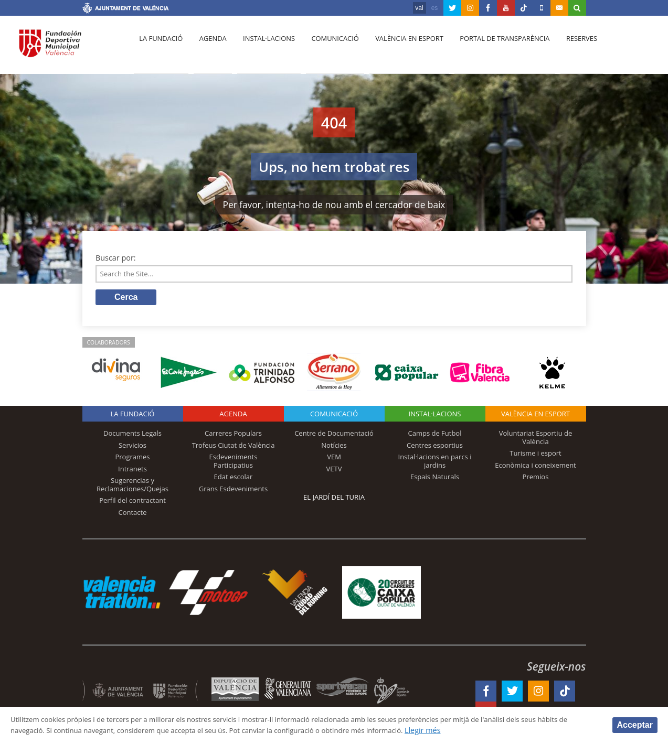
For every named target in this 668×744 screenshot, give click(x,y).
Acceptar (635, 724)
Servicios (132, 447)
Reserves (566, 47)
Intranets (132, 471)
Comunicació (327, 47)
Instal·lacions (263, 47)
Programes (132, 459)
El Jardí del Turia (334, 499)
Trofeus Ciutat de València (233, 447)
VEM (334, 459)
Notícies (334, 447)
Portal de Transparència (492, 47)
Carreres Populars (233, 435)
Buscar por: (116, 258)
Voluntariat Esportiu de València (535, 439)
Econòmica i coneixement (535, 467)
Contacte (133, 515)
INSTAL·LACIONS (435, 415)
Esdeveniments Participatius (233, 463)
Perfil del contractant (132, 503)
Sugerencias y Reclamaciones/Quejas (132, 487)
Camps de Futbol (435, 435)
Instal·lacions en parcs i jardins (435, 463)
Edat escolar (233, 479)
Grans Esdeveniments (233, 490)
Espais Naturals (434, 479)
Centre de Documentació (334, 435)
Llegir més (494, 730)
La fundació (160, 47)
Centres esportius (435, 447)
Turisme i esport (535, 455)
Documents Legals (132, 435)
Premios (536, 479)
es (434, 8)
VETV (334, 471)
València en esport (398, 47)
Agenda (209, 47)
